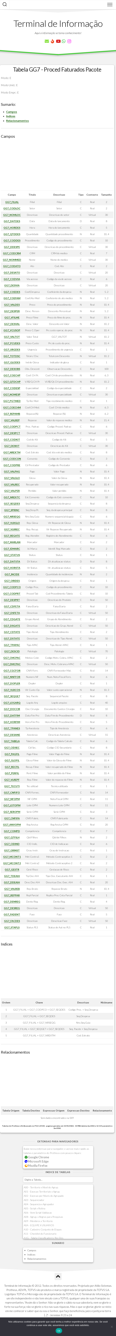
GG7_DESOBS (12, 368)
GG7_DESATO (12, 272)
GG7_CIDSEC (12, 747)
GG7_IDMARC (12, 548)
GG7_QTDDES (12, 234)
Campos (11, 111)
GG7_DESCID (12, 651)
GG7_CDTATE (12, 631)
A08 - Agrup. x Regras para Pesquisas (43, 1216)
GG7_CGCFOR (12, 670)
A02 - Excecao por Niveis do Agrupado (44, 1195)
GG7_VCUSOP (12, 330)
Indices (10, 116)
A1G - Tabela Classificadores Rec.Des (43, 1237)
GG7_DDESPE (12, 246)
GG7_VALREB (12, 888)
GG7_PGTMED (12, 400)
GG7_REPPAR (12, 895)
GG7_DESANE (12, 734)
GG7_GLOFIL (12, 760)
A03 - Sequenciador (34, 1199)
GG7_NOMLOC (12, 214)
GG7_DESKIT (12, 445)
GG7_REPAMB (12, 413)
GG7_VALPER (12, 490)
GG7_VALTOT (12, 336)
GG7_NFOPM (12, 798)
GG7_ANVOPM (12, 824)
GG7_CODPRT (11, 593)
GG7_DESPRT (12, 599)
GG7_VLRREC (12, 529)
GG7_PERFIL (12, 773)
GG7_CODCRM (12, 253)
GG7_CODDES (12, 240)
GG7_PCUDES (12, 343)
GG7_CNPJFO (12, 792)
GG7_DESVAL (12, 323)
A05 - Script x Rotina (34, 1208)
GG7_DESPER (12, 311)
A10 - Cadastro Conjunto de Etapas (43, 1229)
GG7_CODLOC (11, 208)
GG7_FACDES (12, 920)
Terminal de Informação (58, 23)
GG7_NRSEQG (12, 516)
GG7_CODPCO (12, 587)
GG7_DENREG (12, 901)
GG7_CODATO (12, 266)
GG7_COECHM (12, 407)
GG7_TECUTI (12, 786)
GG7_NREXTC (12, 497)
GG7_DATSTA (12, 561)
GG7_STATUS (12, 554)
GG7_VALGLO (12, 477)
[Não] (111, 1326)
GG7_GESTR (12, 869)
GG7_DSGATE (12, 625)
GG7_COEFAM (12, 298)
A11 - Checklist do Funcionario (40, 1233)
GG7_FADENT (12, 914)
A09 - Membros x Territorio (38, 1221)
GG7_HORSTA (12, 567)
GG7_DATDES (12, 221)
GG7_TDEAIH (12, 875)
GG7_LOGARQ (12, 702)
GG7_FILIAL (12, 202)
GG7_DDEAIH (12, 882)
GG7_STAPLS (12, 927)
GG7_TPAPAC (12, 644)
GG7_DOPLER (12, 683)
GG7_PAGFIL (12, 754)
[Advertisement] (57, 166)
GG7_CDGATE (12, 619)
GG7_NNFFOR (12, 676)
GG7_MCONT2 (12, 863)
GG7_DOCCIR (12, 708)
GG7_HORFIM (12, 721)
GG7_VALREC (12, 484)
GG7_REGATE (12, 535)
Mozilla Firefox (36, 1165)
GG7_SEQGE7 (12, 696)
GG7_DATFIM (12, 715)
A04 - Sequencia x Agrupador (39, 1204)
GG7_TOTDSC (12, 356)
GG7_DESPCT (12, 433)
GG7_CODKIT (12, 439)
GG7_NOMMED (12, 259)
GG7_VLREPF (12, 779)
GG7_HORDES (12, 227)
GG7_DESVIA (12, 285)
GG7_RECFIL (12, 766)
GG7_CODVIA (12, 279)
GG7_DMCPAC (12, 664)
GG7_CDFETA (12, 606)
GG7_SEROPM (12, 811)
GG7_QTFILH (12, 837)
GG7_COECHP (12, 375)
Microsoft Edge (37, 1161)
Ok (58, 1331)
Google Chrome (37, 1157)
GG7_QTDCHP (12, 381)
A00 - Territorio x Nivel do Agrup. (41, 1187)
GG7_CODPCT (12, 426)
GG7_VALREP (12, 420)
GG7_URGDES (12, 349)
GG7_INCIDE (12, 574)
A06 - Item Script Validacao (38, 1212)
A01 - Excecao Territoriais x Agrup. (42, 1191)
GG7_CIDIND (12, 843)
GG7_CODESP (12, 388)
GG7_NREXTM (11, 452)
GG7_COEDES (12, 291)
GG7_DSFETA (12, 612)
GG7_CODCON (12, 458)
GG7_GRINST (12, 850)
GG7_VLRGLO (12, 522)
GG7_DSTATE (12, 638)
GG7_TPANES (12, 728)
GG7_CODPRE (12, 465)
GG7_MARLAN (12, 542)
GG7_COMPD (12, 831)
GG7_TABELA (12, 741)
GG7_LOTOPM (12, 805)
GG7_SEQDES (12, 503)
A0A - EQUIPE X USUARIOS (39, 1225)
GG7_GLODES (12, 362)
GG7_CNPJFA (12, 818)
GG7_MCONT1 (12, 856)
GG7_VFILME (12, 317)
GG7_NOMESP (11, 394)
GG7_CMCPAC (11, 657)
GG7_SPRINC (12, 510)
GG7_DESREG (12, 908)
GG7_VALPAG (12, 471)
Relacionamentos (17, 120)
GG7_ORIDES (12, 580)
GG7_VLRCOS (12, 689)
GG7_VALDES (12, 304)
